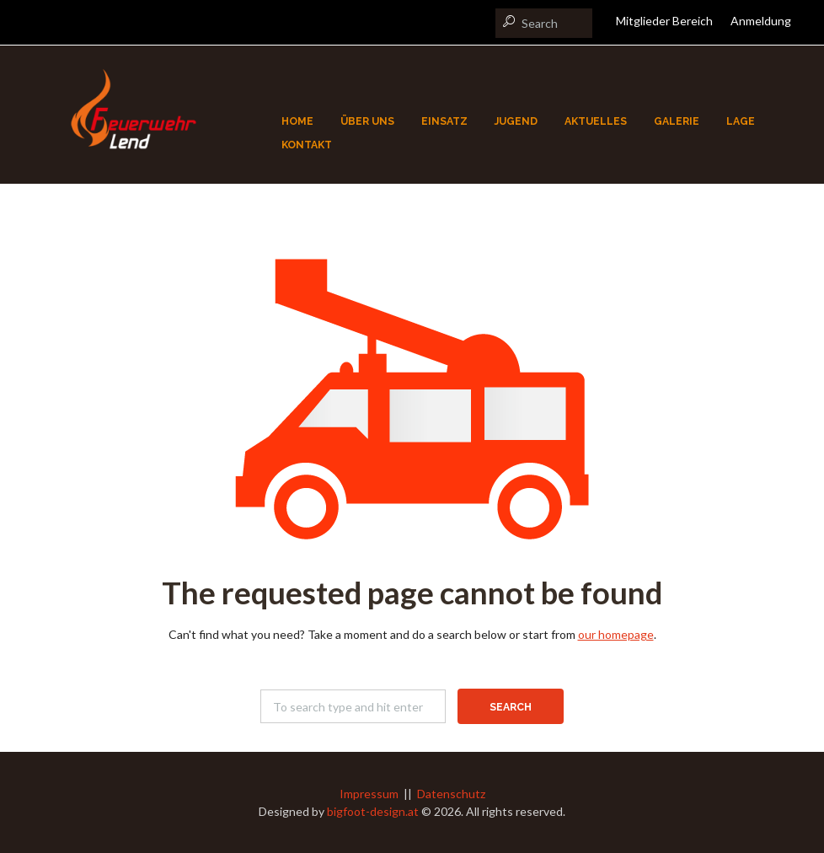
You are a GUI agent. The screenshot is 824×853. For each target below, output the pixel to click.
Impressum (369, 793)
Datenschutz (451, 793)
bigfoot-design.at (373, 811)
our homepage (616, 634)
